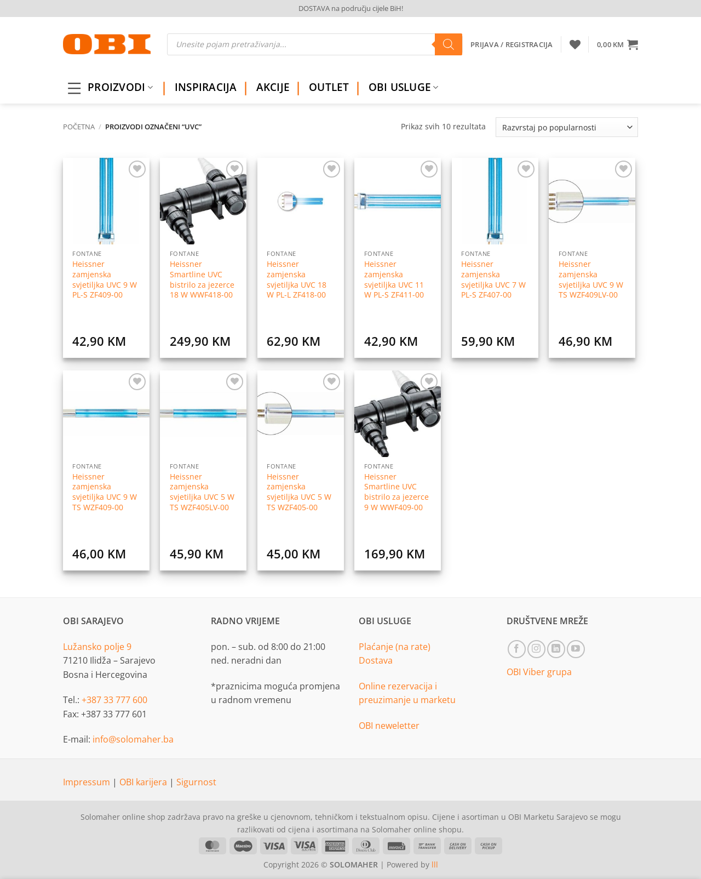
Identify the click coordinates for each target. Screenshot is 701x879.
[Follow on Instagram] (536, 649)
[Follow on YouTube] (576, 649)
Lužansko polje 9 (97, 647)
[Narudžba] (567, 127)
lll (435, 864)
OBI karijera (144, 782)
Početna (79, 127)
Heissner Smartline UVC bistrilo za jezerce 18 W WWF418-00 (202, 279)
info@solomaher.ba (133, 739)
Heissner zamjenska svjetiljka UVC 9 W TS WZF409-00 (104, 492)
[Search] (448, 44)
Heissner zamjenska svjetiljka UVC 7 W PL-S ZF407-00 (493, 279)
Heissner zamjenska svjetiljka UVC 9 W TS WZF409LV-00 (591, 279)
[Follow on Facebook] (517, 649)
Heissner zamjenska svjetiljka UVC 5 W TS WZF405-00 (299, 492)
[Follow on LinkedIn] (556, 649)
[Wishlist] (575, 44)
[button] (617, 44)
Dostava (376, 660)
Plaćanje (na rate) (394, 647)
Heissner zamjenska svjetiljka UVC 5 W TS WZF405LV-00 (202, 492)
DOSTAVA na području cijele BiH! (350, 8)
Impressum (87, 782)
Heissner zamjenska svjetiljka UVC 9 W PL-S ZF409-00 (104, 279)
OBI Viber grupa (539, 672)
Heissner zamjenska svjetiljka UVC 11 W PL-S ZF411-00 (394, 279)
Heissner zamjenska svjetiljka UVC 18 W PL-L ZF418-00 (296, 279)
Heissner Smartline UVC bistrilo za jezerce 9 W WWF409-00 (396, 492)
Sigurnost (196, 782)
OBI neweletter (389, 726)
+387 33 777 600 (114, 700)
